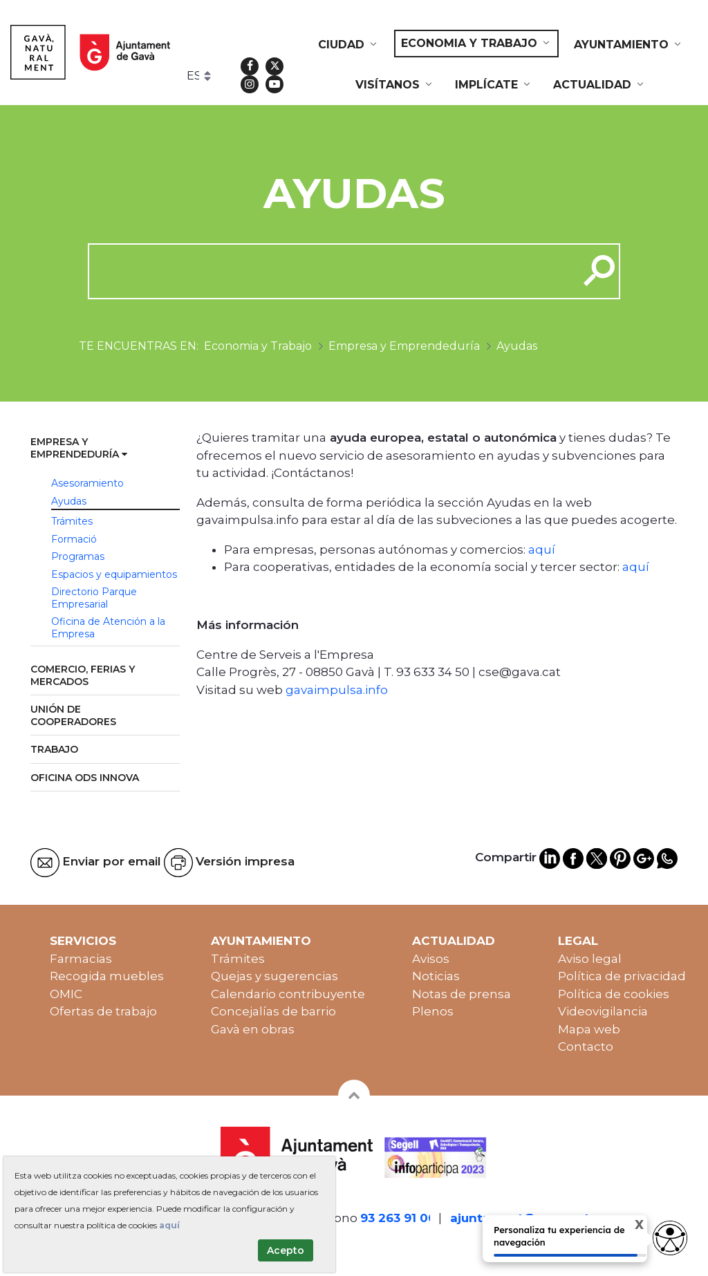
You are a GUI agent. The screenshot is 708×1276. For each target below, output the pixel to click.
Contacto (585, 1046)
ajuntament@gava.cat (520, 1218)
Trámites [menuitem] (72, 521)
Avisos (430, 959)
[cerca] (328, 271)
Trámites (238, 959)
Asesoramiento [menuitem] (87, 483)
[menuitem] (348, 45)
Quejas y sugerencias (274, 976)
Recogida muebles (107, 976)
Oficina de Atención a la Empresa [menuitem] (108, 627)
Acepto (285, 1250)
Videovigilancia (603, 1011)
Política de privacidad (622, 976)
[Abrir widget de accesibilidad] (670, 1238)
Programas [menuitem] (77, 556)
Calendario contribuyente (288, 994)
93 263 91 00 (398, 1218)
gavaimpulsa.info (337, 690)
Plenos (433, 1011)
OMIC (66, 994)
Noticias (436, 976)
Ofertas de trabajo (103, 1011)
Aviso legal (590, 959)
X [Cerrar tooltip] (627, 1226)
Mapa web (589, 1029)
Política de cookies (613, 994)
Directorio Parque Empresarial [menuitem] (94, 597)
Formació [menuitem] (74, 539)
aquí (541, 549)
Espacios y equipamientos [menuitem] (114, 574)
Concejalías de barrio (273, 1011)
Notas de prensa (461, 994)
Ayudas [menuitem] (68, 501)
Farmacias (81, 959)
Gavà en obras (253, 1029)
